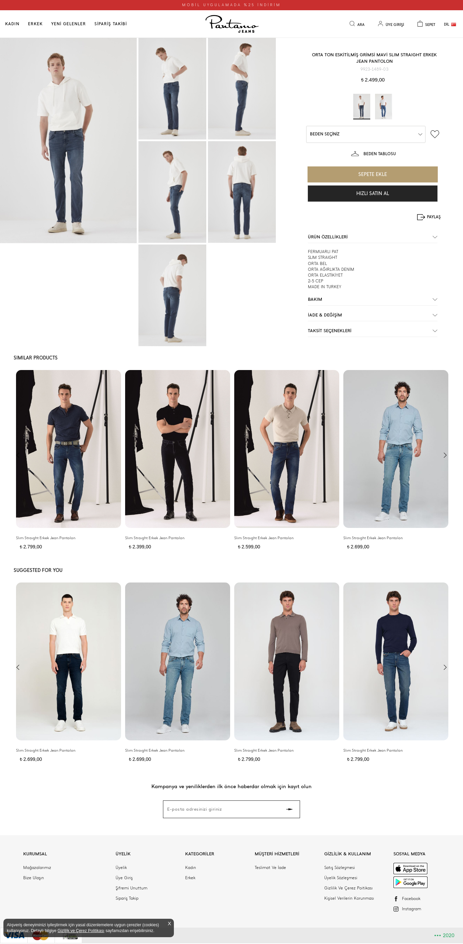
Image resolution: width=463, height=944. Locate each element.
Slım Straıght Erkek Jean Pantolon (45, 538)
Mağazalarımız (37, 867)
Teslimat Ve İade (270, 867)
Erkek (190, 877)
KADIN (12, 23)
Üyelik (121, 867)
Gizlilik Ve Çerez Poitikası (348, 888)
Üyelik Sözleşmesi (340, 877)
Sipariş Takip (127, 898)
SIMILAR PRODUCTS (36, 358)
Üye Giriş (124, 877)
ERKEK (35, 23)
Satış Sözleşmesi (339, 867)
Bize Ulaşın (33, 877)
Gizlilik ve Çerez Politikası (81, 930)
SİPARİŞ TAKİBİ (110, 23)
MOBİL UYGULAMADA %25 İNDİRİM (231, 5)
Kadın (190, 867)
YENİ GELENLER (68, 23)
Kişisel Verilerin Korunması (349, 898)
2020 (444, 935)
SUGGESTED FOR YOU (38, 570)
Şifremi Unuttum (131, 888)
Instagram (411, 908)
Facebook (411, 898)
